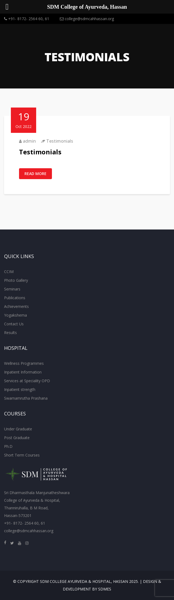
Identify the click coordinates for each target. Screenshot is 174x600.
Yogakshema (15, 315)
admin (29, 141)
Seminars (12, 289)
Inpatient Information (23, 372)
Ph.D (8, 446)
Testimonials (59, 141)
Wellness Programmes (24, 363)
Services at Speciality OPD (27, 380)
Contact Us (14, 323)
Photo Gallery (16, 280)
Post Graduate (17, 437)
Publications (14, 297)
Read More (35, 173)
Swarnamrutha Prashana (26, 398)
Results (10, 332)
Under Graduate (18, 428)
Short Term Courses (22, 455)
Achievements (16, 306)
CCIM (9, 271)
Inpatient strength (19, 389)
